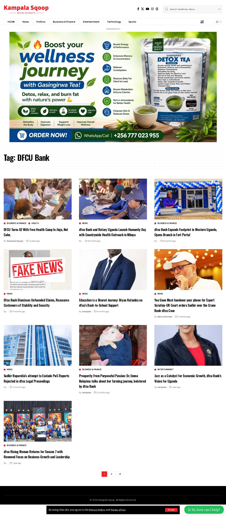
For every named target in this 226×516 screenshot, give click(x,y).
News (85, 223)
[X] (142, 8)
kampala (86, 316)
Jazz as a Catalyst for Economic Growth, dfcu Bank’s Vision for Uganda (187, 383)
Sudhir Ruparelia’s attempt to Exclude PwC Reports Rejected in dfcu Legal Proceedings (36, 383)
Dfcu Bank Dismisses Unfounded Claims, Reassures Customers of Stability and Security (34, 310)
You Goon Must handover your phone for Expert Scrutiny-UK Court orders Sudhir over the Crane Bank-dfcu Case (187, 310)
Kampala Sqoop (15, 241)
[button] (171, 510)
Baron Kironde (165, 322)
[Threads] (157, 8)
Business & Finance (16, 223)
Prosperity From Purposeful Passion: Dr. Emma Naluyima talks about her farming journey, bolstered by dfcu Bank (109, 386)
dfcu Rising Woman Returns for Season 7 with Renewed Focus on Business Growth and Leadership (37, 461)
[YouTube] (147, 8)
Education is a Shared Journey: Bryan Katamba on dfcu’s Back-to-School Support (111, 307)
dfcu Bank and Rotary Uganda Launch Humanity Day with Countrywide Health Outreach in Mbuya (107, 234)
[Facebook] (138, 8)
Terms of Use (120, 509)
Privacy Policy (98, 509)
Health (35, 223)
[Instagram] (152, 8)
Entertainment (166, 375)
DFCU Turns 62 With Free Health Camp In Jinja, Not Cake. (34, 231)
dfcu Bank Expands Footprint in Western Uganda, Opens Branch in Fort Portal (184, 231)
